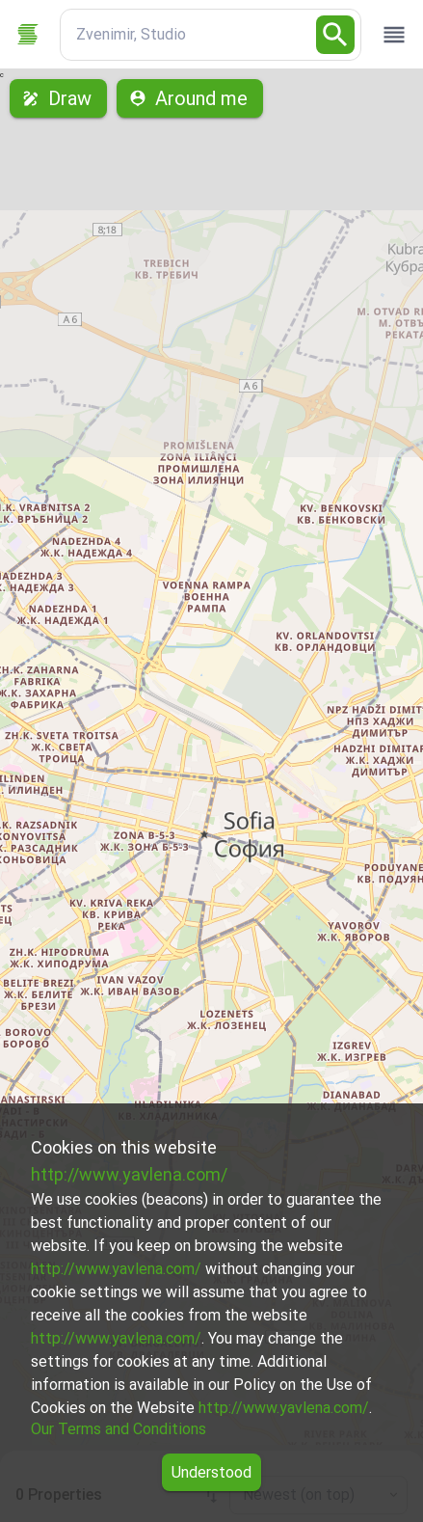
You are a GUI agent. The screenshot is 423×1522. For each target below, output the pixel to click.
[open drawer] (394, 34)
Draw (58, 98)
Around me (190, 98)
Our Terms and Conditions (118, 1429)
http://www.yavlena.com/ (129, 1174)
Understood (211, 1472)
